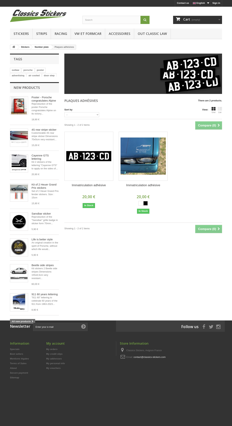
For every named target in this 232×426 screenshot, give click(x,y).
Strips (41, 33)
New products (27, 95)
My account (55, 369)
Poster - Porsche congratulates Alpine (44, 106)
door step (49, 75)
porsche (28, 70)
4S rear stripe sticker (44, 137)
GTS (36, 81)
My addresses (54, 384)
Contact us (183, 3)
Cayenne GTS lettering (40, 164)
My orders (51, 374)
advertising (18, 75)
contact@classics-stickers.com (150, 382)
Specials (15, 374)
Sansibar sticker (41, 221)
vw (44, 81)
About (13, 393)
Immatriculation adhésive (89, 185)
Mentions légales (19, 384)
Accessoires (119, 33)
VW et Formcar (87, 33)
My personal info (55, 388)
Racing (61, 33)
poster (40, 70)
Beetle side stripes (43, 272)
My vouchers (53, 393)
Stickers (21, 33)
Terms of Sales (18, 388)
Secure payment (19, 398)
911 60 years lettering (45, 301)
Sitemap (14, 403)
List (220, 110)
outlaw (15, 70)
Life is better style (42, 246)
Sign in (216, 3)
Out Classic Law (152, 33)
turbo (27, 81)
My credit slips (54, 379)
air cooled (34, 75)
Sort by (68, 109)
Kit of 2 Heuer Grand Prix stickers (44, 193)
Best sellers (16, 379)
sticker (15, 81)
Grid (214, 110)
